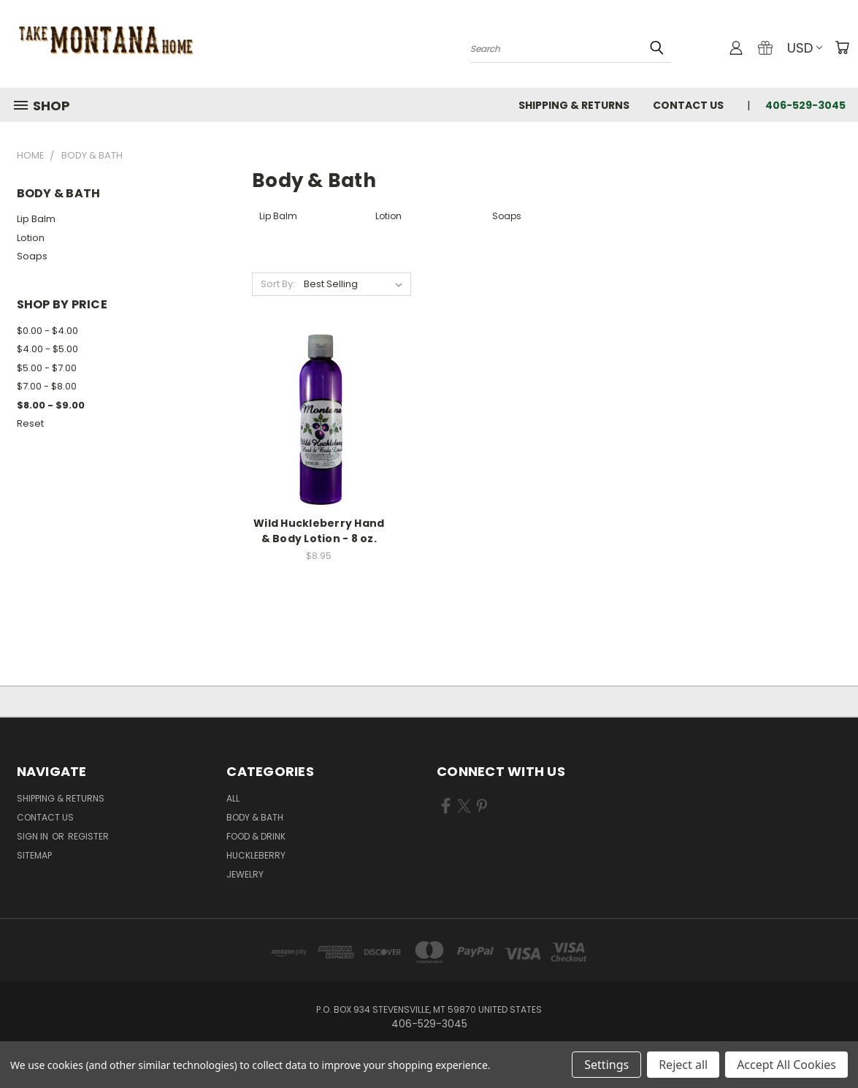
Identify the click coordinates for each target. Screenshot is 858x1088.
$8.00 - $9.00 (51, 405)
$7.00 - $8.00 (47, 386)
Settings (606, 1065)
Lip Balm (36, 219)
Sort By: (278, 284)
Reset (30, 423)
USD (804, 48)
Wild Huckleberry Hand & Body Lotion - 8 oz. (318, 531)
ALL (233, 798)
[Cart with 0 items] (842, 47)
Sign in (33, 836)
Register (88, 836)
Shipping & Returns (573, 105)
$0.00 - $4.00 (47, 331)
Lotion (31, 238)
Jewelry (245, 874)
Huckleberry (256, 855)
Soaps (32, 256)
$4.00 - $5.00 (47, 349)
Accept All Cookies (786, 1065)
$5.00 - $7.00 (47, 368)
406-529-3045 (805, 105)
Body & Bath (254, 817)
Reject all (683, 1065)
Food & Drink (256, 836)
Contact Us (688, 105)
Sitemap (34, 855)
